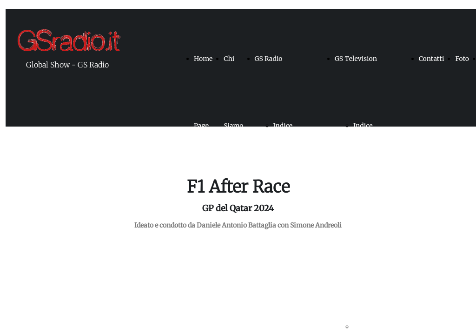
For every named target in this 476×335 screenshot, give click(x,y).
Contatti (431, 58)
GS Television (356, 58)
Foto (462, 58)
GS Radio (269, 58)
